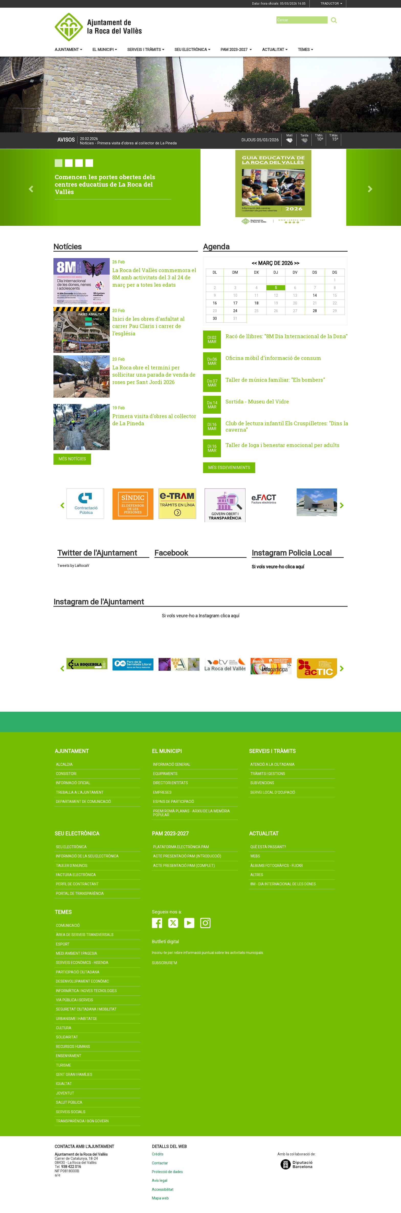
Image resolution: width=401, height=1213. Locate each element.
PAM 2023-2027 (236, 49)
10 (235, 295)
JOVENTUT (65, 1093)
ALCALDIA (64, 764)
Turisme (63, 1065)
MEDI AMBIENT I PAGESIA (76, 953)
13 (295, 295)
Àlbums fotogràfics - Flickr (276, 866)
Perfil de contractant (77, 884)
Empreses (162, 792)
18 (256, 303)
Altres (256, 875)
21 (315, 303)
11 (256, 295)
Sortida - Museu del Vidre (257, 401)
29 (335, 311)
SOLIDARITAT (67, 1037)
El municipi (105, 49)
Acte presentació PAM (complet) (184, 866)
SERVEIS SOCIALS (70, 1112)
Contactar (160, 1163)
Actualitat (275, 49)
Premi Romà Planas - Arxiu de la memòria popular (191, 813)
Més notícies (72, 458)
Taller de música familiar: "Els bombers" (275, 379)
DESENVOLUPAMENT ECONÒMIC (82, 981)
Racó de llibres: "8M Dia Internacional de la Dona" (287, 336)
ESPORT (63, 944)
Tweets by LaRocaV (73, 565)
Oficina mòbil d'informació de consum (273, 358)
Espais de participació (173, 802)
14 (315, 295)
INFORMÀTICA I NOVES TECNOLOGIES (86, 991)
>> (296, 263)
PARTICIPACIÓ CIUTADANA (77, 972)
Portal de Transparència (80, 893)
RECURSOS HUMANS (73, 1047)
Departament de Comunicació (83, 802)
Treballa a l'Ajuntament (80, 792)
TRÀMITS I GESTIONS (267, 774)
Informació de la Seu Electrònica (87, 856)
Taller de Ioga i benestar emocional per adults (282, 445)
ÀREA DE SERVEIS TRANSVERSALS (85, 935)
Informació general (171, 764)
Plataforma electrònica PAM (181, 847)
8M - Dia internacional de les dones (283, 884)
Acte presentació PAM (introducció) (187, 856)
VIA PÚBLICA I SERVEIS (74, 1000)
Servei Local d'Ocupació (272, 792)
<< (254, 263)
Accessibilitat (162, 1189)
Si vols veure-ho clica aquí (278, 566)
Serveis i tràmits (145, 49)
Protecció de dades (167, 1172)
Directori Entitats (170, 783)
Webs (255, 856)
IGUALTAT (64, 1084)
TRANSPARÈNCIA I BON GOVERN (82, 1121)
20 (295, 303)
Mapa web (160, 1198)
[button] (30, 187)
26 (276, 311)
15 (335, 295)
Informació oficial (73, 783)
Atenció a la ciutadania (272, 764)
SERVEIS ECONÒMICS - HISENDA (82, 963)
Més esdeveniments (229, 467)
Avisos (66, 140)
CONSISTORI (66, 774)
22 (335, 303)
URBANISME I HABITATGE (76, 1019)
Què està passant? (268, 847)
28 (315, 311)
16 (215, 303)
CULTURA (63, 1028)
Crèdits (157, 1154)
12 (276, 295)
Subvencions (262, 783)
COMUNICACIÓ (68, 925)
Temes (305, 49)
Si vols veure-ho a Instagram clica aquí (200, 615)
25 (256, 311)
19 (276, 303)
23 (215, 311)
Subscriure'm (164, 963)
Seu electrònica (192, 49)
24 (235, 311)
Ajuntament (68, 49)
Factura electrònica (76, 875)
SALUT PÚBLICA (69, 1102)
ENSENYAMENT (68, 1056)
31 (235, 318)
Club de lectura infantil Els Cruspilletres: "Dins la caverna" (287, 426)
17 (235, 303)
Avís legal (159, 1181)
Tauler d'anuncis (71, 866)
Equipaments (165, 774)
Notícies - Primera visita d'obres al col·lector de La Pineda (128, 141)
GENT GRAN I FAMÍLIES (74, 1074)
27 (295, 311)
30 (215, 318)
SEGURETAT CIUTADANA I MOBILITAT (86, 1009)
